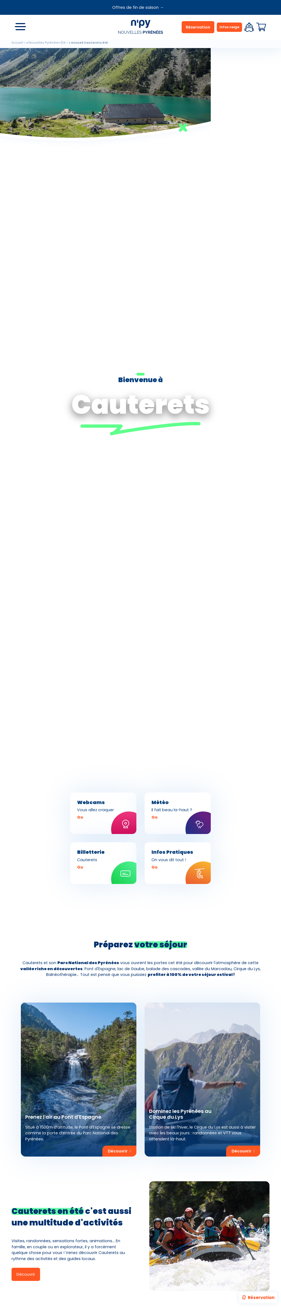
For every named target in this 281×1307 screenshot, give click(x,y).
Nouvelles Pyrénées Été (47, 43)
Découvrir (25, 1274)
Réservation (257, 1298)
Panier (261, 27)
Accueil (17, 43)
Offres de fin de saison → (138, 7)
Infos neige (229, 27)
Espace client (249, 27)
